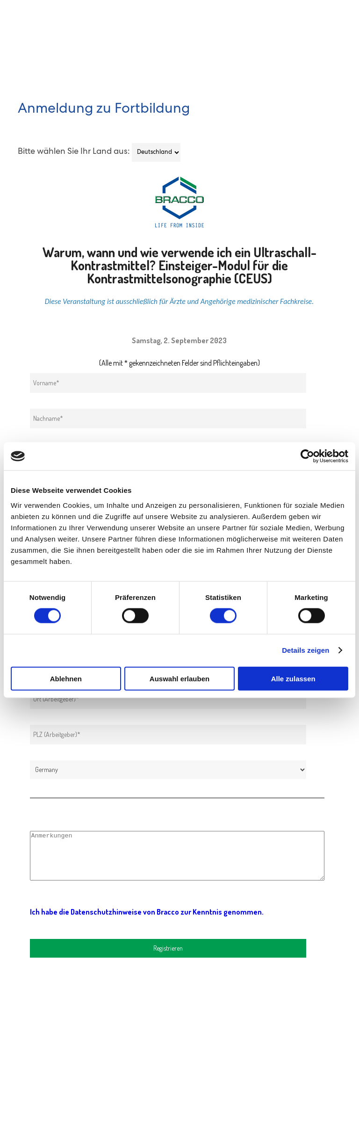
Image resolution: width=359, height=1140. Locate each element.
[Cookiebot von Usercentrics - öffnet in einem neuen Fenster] (307, 456)
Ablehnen (66, 678)
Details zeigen (305, 650)
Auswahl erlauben (179, 678)
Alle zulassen (293, 678)
